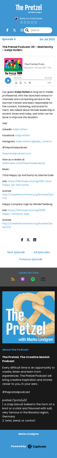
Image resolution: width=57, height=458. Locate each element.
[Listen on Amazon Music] (43, 279)
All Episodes (42, 252)
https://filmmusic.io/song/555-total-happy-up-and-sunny (27, 183)
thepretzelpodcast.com (16, 153)
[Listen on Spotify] (33, 279)
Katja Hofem (20, 129)
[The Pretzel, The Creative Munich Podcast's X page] (12, 30)
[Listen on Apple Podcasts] (23, 279)
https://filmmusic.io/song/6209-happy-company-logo (24, 212)
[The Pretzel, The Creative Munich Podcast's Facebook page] (7, 30)
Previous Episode (30, 259)
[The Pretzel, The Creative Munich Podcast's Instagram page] (20, 30)
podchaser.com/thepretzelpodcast (23, 163)
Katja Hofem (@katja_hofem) (34, 141)
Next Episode (16, 252)
